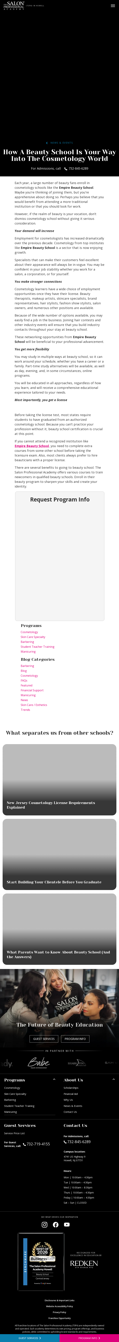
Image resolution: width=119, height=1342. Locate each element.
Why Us (68, 1099)
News (24, 700)
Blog (24, 671)
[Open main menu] (112, 5)
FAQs (24, 680)
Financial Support (32, 690)
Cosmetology (29, 632)
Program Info (75, 1039)
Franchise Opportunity (60, 1318)
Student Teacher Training (37, 647)
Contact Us (70, 1111)
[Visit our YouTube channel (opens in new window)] (66, 1224)
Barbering (27, 642)
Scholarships (71, 1087)
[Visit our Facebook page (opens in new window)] (55, 1224)
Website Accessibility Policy (59, 1306)
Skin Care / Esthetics (34, 705)
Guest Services (44, 1039)
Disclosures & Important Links (59, 1300)
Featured (26, 685)
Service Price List (14, 1133)
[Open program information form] (89, 1338)
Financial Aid (71, 1094)
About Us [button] (73, 1080)
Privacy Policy (59, 1312)
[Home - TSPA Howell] (14, 6)
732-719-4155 (39, 1143)
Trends (25, 710)
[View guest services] (30, 1338)
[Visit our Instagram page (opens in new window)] (44, 1224)
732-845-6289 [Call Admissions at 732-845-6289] (77, 1141)
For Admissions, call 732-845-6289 (59, 168)
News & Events (59, 142)
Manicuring (28, 651)
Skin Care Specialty (33, 637)
